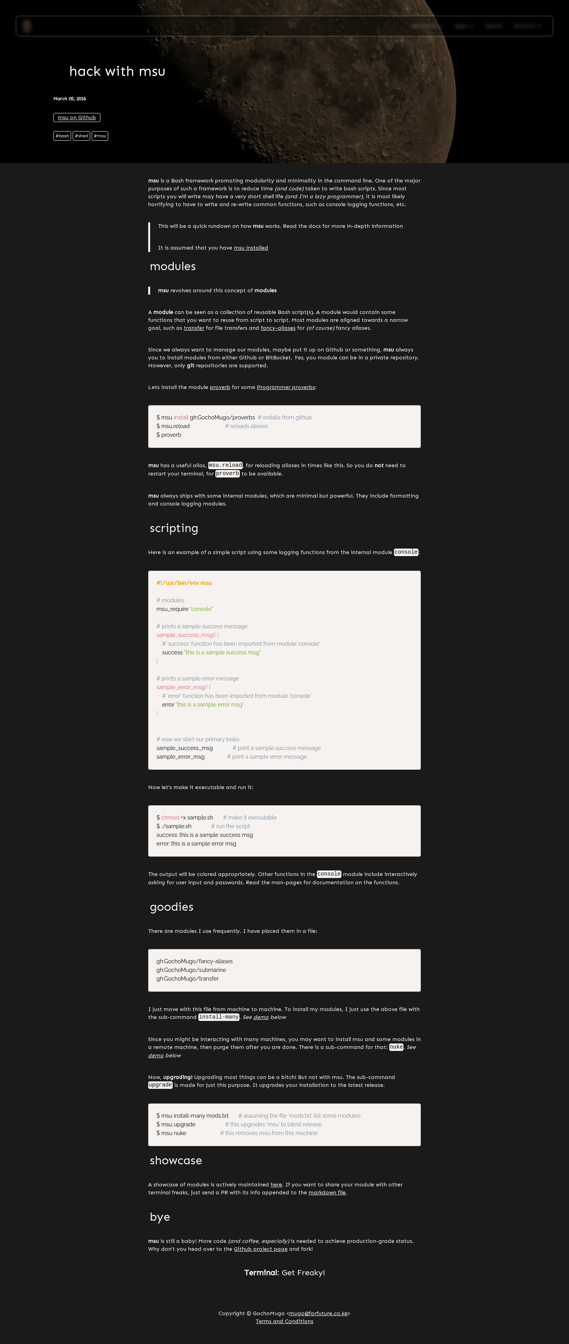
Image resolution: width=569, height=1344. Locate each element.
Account (527, 26)
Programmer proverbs (286, 387)
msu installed (251, 247)
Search (493, 26)
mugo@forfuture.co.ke (318, 1316)
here (276, 1187)
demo (261, 1019)
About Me (427, 26)
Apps (463, 26)
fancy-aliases (278, 328)
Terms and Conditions (284, 1324)
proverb (220, 387)
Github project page (261, 1251)
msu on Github (77, 117)
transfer (194, 328)
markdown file (327, 1195)
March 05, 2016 (69, 99)
